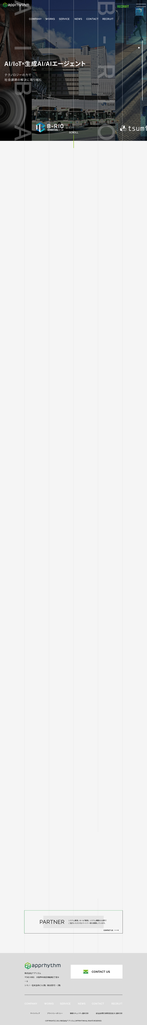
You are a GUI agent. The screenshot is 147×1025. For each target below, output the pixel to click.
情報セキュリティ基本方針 (79, 1013)
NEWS (78, 19)
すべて (36, 736)
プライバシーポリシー (55, 1013)
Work (37, 777)
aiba (36, 747)
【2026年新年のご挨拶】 (65, 751)
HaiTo (37, 767)
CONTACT (92, 19)
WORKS (50, 19)
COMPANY (35, 19)
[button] (139, 48)
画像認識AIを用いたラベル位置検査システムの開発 (77, 783)
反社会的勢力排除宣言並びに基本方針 (109, 1013)
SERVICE (64, 19)
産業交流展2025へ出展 (64, 798)
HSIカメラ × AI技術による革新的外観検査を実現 (76, 736)
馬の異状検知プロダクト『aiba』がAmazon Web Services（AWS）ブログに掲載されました (86, 767)
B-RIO (37, 757)
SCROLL (73, 132)
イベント (36, 787)
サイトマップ (35, 1013)
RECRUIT (107, 19)
